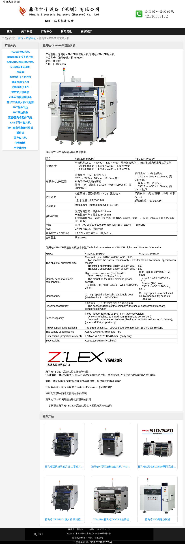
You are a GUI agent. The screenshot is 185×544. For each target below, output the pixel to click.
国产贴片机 (20, 137)
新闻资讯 (66, 31)
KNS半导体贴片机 (20, 122)
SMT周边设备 (20, 112)
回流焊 (20, 72)
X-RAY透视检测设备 (20, 97)
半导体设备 (20, 147)
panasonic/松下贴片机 (20, 56)
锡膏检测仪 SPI (20, 82)
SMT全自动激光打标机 (20, 127)
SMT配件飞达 (20, 107)
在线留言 (86, 31)
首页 (9, 31)
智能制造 (20, 142)
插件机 (20, 132)
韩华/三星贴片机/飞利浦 (20, 102)
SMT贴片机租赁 (20, 92)
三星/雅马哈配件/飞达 (20, 117)
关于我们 (26, 31)
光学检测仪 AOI (20, 87)
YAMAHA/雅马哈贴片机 (20, 61)
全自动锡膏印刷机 (20, 67)
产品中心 (46, 31)
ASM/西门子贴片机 (20, 77)
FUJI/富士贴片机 (20, 51)
